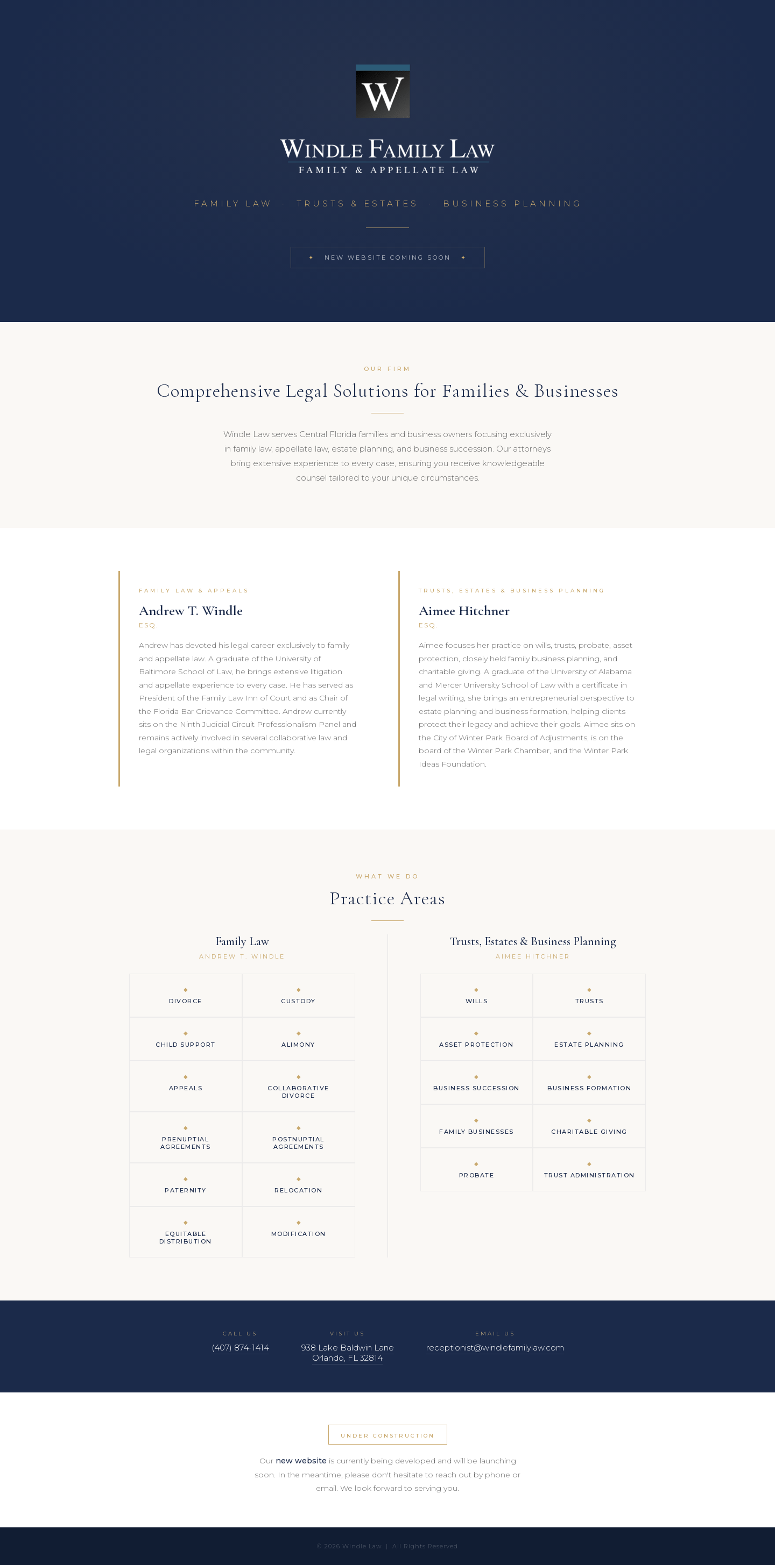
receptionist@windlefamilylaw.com (495, 1347)
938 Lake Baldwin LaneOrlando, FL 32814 (347, 1352)
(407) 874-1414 (240, 1347)
